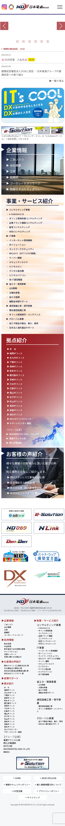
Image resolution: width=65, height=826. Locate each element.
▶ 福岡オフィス (14, 353)
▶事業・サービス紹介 (46, 620)
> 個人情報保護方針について (48, 784)
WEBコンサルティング (19, 231)
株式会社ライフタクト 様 (14, 673)
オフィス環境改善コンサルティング (25, 218)
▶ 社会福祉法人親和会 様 (21, 482)
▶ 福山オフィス (14, 392)
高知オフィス (9, 721)
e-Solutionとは (16, 213)
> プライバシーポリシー (48, 790)
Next (61, 26)
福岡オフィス (9, 690)
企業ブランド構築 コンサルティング (44, 637)
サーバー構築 (15, 257)
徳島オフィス (9, 724)
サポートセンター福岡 (12, 732)
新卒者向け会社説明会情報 (14, 649)
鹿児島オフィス (10, 703)
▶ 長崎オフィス (14, 366)
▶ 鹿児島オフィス (15, 375)
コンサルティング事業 (19, 209)
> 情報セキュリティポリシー (17, 784)
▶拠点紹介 (8, 683)
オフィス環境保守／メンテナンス (24, 314)
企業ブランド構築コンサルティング (25, 222)
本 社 (6, 687)
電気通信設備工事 (17, 310)
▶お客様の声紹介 (11, 661)
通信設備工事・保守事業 (20, 305)
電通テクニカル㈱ (17, 438)
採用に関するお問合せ (12, 656)
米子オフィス (9, 716)
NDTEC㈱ (7, 745)
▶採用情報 (8, 639)
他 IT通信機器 (15, 279)
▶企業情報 (8, 620)
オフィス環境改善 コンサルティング (44, 631)
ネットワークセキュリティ (21, 248)
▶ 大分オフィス (14, 383)
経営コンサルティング (19, 227)
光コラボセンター (11, 729)
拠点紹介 (16, 340)
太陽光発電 (14, 292)
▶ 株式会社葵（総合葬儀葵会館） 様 (27, 487)
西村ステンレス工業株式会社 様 (16, 665)
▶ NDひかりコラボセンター (20, 418)
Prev (4, 26)
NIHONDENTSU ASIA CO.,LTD (24, 433)
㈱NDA (6, 751)
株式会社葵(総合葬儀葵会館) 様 (16, 670)
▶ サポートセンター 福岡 (19, 423)
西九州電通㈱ (15, 442)
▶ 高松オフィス (14, 414)
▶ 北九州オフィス (15, 357)
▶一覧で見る (56, 80)
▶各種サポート (10, 678)
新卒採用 (7, 643)
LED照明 (13, 288)
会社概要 (15, 165)
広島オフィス (9, 711)
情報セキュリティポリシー (26, 189)
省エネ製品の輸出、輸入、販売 (23, 323)
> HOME (17, 778)
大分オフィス (9, 708)
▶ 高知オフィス (14, 405)
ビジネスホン (15, 266)
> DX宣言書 (17, 790)
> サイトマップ (32, 797)
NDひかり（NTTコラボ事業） (23, 253)
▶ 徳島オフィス (14, 410)
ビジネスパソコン (17, 275)
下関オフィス (9, 695)
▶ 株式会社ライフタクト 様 (22, 493)
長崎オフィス (9, 698)
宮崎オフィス (9, 705)
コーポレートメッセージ (25, 183)
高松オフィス (9, 726)
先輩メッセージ (10, 654)
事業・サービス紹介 (29, 201)
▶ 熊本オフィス (14, 370)
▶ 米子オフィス (14, 396)
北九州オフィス (10, 692)
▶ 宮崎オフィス (14, 379)
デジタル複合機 (16, 270)
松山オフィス (9, 718)
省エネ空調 (14, 296)
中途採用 (7, 646)
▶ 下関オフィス (14, 361)
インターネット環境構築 (20, 240)
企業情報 (16, 150)
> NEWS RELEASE (48, 778)
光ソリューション (17, 244)
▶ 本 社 (11, 348)
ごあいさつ (17, 159)
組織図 (14, 177)
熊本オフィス (9, 700)
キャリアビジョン (11, 651)
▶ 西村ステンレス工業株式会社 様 (26, 477)
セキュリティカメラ (18, 262)
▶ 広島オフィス (14, 388)
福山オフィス (9, 713)
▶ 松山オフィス (14, 401)
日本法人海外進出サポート (21, 327)
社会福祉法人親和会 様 (13, 668)
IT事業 (12, 235)
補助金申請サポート (18, 301)
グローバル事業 (16, 318)
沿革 (12, 171)
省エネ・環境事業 (17, 283)
